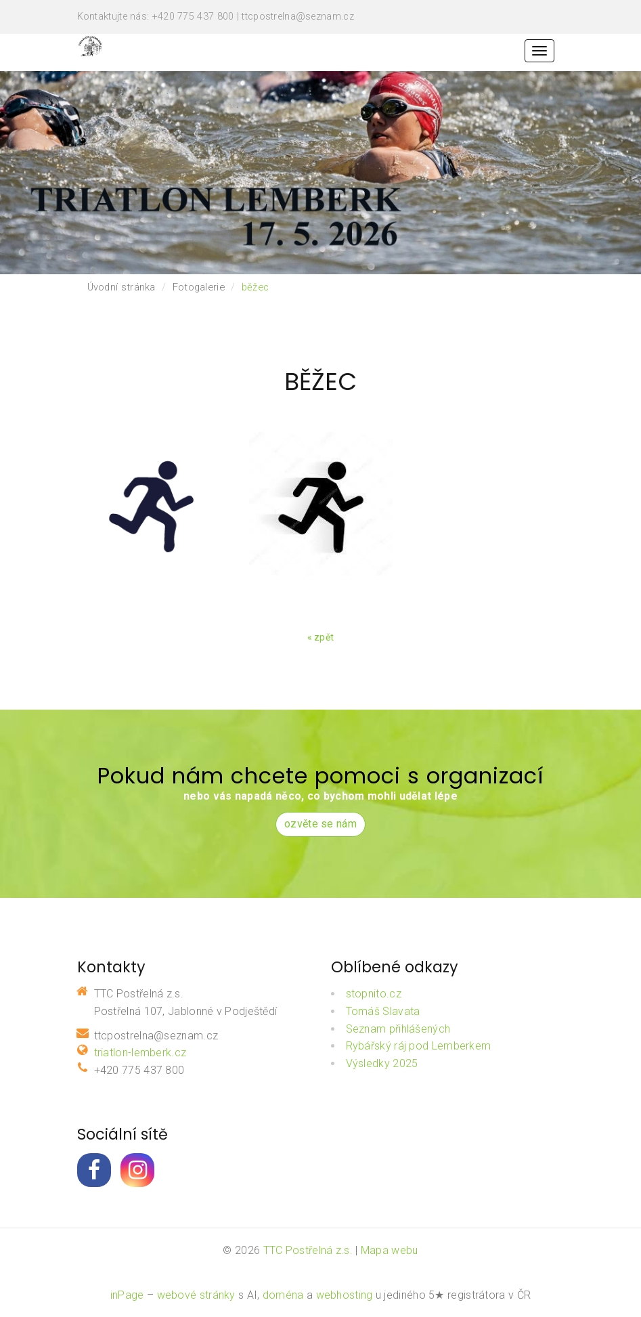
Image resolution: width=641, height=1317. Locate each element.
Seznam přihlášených (398, 1028)
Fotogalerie (199, 287)
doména (283, 1295)
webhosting (344, 1295)
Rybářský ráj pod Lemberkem (418, 1045)
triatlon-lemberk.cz (140, 1052)
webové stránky (196, 1295)
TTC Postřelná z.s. (308, 1250)
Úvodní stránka (121, 287)
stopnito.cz (373, 993)
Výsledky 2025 (382, 1063)
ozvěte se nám (320, 823)
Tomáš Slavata (383, 1011)
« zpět (320, 637)
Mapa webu (389, 1250)
